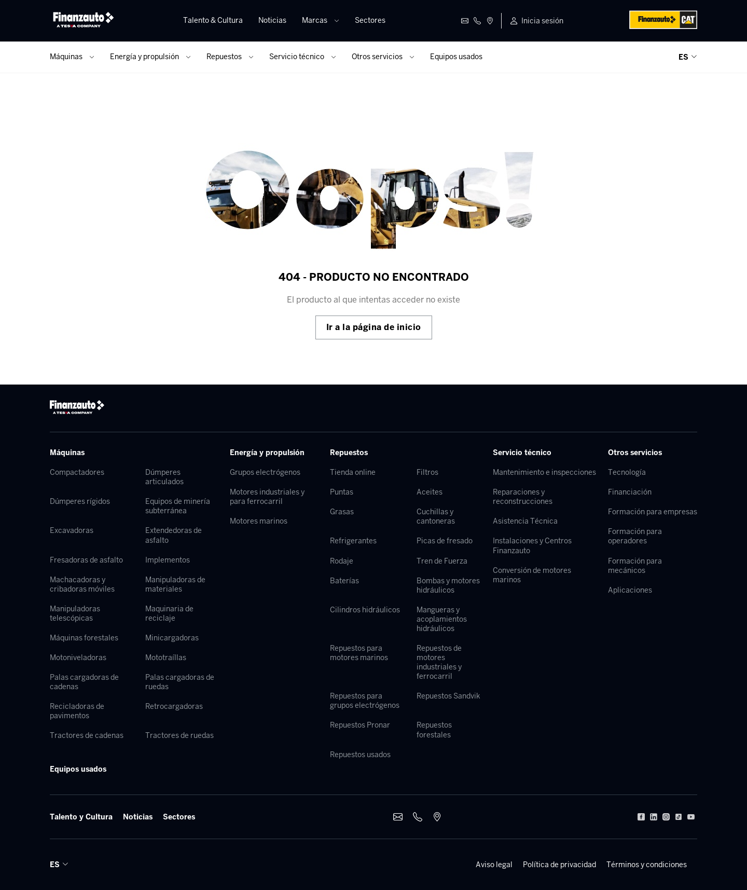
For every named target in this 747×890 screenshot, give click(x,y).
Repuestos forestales (434, 729)
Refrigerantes (353, 540)
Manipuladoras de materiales (175, 584)
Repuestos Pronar (360, 725)
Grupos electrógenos (265, 472)
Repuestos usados (360, 754)
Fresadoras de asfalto (86, 560)
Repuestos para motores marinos (359, 652)
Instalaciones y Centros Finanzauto (532, 545)
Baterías (344, 580)
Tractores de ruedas (179, 735)
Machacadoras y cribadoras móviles (82, 584)
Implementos (167, 560)
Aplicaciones (630, 590)
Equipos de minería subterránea (177, 506)
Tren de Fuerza (442, 561)
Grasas (342, 511)
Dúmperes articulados (164, 477)
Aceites (429, 492)
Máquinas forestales (84, 637)
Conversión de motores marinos (532, 575)
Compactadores (77, 472)
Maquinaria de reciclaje (169, 613)
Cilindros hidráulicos (365, 609)
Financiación (630, 492)
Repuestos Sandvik (448, 696)
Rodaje (341, 561)
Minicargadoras (172, 637)
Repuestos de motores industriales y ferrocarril (439, 662)
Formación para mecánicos (635, 565)
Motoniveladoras (78, 657)
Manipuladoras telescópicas (75, 613)
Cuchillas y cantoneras (436, 516)
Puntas (341, 492)
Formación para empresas (652, 511)
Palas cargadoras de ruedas (179, 682)
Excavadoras (71, 530)
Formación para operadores (635, 536)
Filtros (427, 472)
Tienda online (353, 472)
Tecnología (627, 472)
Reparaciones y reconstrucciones (522, 496)
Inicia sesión (542, 20)
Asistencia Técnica (525, 521)
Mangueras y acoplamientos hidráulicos (442, 619)
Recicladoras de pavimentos (77, 711)
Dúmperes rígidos (80, 501)
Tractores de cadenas (86, 735)
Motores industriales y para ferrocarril (267, 496)
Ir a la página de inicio (373, 327)
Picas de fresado (445, 540)
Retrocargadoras (174, 706)
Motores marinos (258, 521)
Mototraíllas (165, 657)
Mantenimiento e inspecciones (544, 472)
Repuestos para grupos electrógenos (364, 700)
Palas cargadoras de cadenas (84, 682)
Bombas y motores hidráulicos (448, 585)
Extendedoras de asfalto (173, 535)
